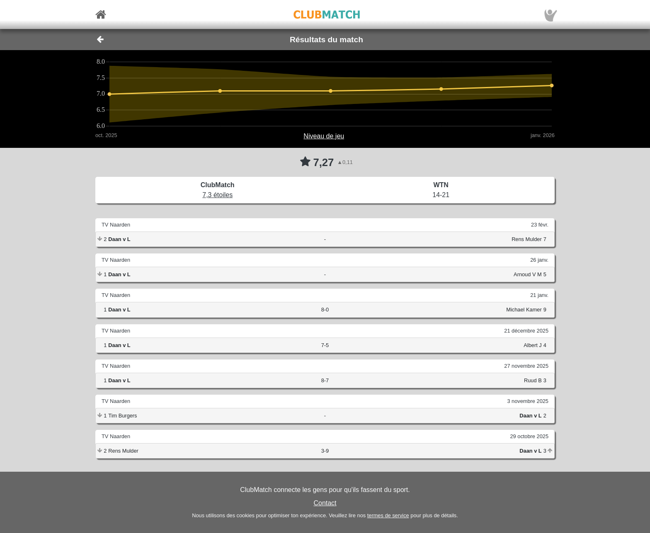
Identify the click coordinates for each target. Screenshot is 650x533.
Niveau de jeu (323, 136)
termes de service (388, 515)
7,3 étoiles (217, 194)
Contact (324, 502)
